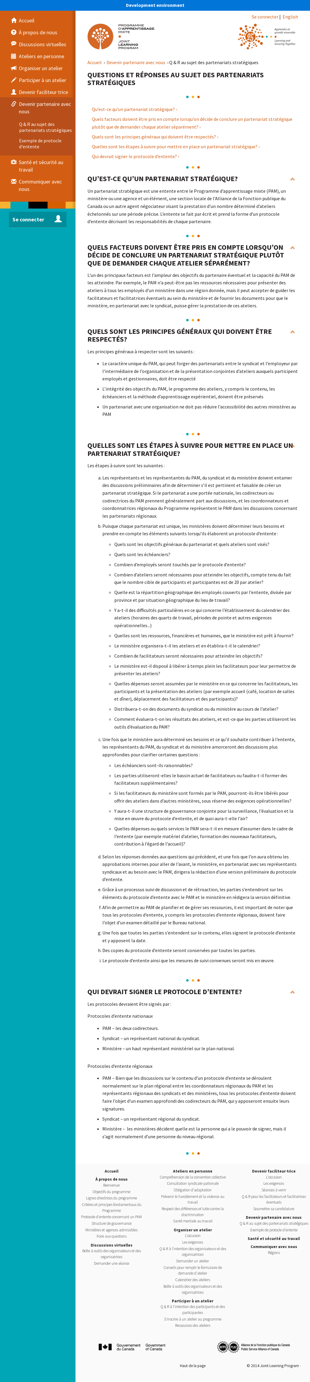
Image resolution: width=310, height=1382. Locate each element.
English (290, 17)
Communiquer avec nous (274, 1246)
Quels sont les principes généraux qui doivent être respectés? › (155, 137)
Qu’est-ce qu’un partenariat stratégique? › (134, 109)
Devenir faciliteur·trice (274, 1171)
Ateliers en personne (192, 1171)
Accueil (95, 62)
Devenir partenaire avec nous (136, 62)
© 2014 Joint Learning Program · (274, 1365)
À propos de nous (111, 1179)
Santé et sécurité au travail (274, 1238)
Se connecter (265, 17)
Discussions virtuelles (111, 1245)
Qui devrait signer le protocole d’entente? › (135, 156)
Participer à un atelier (192, 1301)
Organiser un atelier (193, 1230)
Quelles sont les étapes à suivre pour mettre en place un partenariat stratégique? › (176, 146)
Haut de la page (193, 1365)
